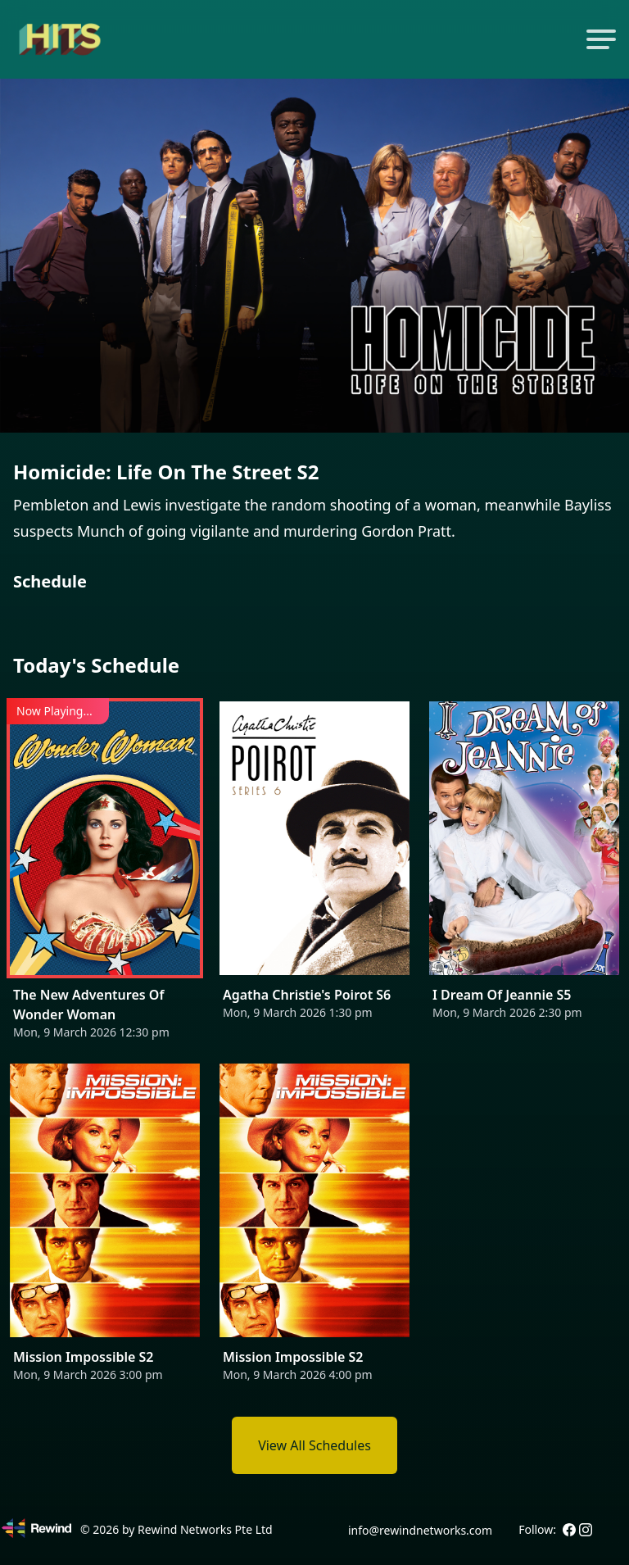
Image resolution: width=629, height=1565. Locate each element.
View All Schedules (314, 1445)
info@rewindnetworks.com (420, 1530)
